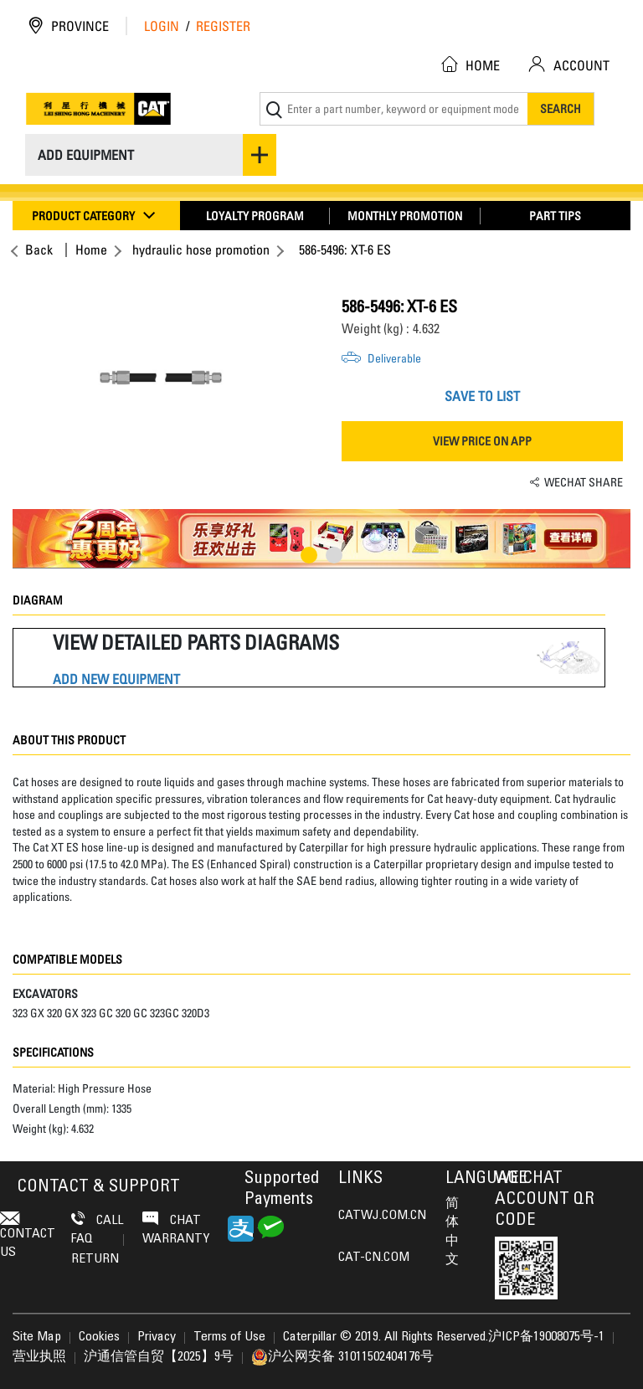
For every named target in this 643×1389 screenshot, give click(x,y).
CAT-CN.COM (373, 1257)
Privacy (156, 1337)
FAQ (97, 1239)
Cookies (99, 1337)
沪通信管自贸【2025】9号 (159, 1357)
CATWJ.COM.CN (382, 1215)
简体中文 (452, 1232)
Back (37, 249)
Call (97, 1219)
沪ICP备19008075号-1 (546, 1337)
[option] (161, 377)
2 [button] (334, 555)
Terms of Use (229, 1337)
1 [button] (309, 555)
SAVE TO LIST (482, 396)
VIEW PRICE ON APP (482, 441)
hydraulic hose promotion (201, 249)
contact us (27, 1235)
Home (91, 249)
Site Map (37, 1337)
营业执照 (39, 1357)
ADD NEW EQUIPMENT (116, 679)
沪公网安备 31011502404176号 (342, 1357)
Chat (171, 1219)
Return (95, 1259)
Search (560, 108)
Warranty (175, 1239)
